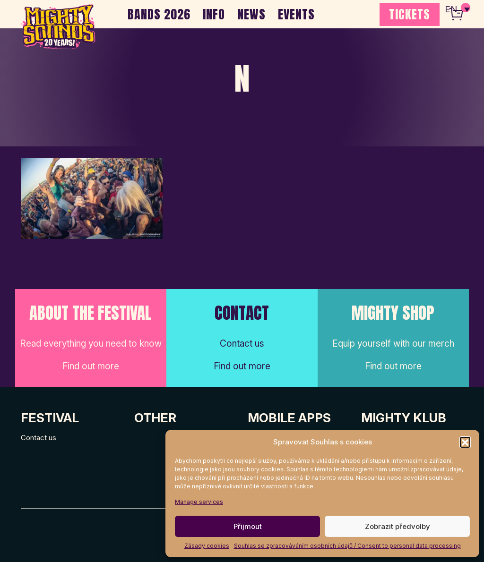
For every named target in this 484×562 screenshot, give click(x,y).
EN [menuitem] (451, 9)
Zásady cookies (206, 545)
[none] (457, 9)
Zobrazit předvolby (397, 526)
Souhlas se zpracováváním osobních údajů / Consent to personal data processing (347, 545)
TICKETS (409, 14)
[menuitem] (457, 9)
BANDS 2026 (159, 14)
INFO (214, 14)
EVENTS (296, 14)
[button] (465, 442)
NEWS (251, 14)
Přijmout (247, 526)
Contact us (38, 437)
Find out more (90, 366)
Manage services (199, 501)
